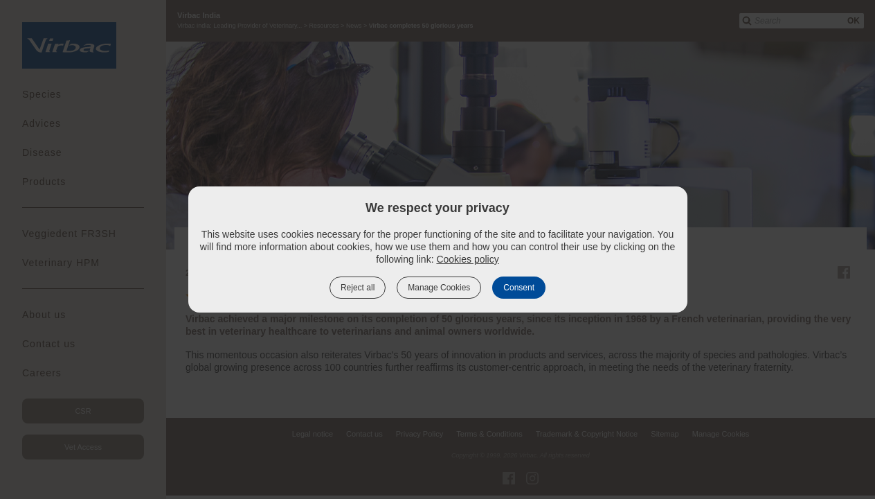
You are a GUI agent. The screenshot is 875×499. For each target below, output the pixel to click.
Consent (518, 287)
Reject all (358, 287)
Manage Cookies (439, 287)
